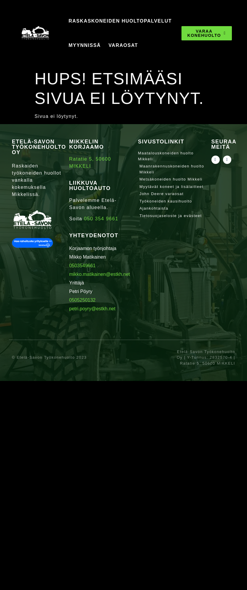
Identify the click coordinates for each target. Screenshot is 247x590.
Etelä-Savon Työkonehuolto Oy (39, 147)
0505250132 (82, 300)
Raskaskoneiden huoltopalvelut (120, 20)
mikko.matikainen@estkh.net (99, 274)
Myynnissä (84, 45)
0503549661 (82, 265)
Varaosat (123, 45)
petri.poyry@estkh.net (92, 308)
